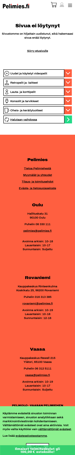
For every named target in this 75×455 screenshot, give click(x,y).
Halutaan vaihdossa (23, 119)
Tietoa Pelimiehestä (37, 168)
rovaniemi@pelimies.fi (37, 303)
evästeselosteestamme (31, 435)
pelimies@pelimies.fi (37, 230)
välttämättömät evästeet (54, 429)
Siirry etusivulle (37, 51)
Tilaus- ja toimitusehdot (37, 181)
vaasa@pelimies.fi (37, 375)
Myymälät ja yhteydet (37, 175)
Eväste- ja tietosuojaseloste (37, 188)
